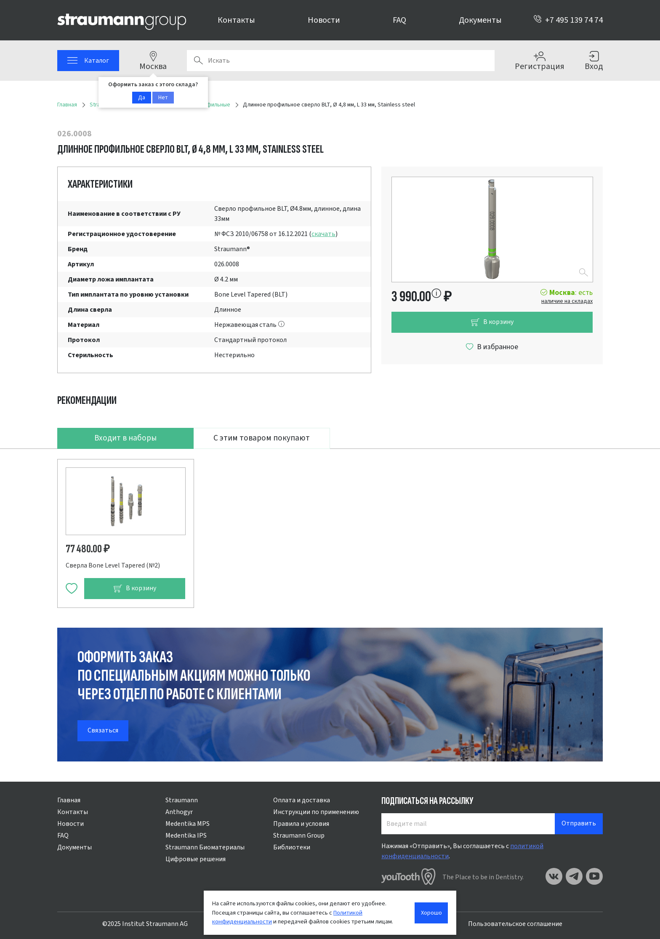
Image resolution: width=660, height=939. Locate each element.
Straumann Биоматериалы (205, 847)
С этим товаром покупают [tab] (261, 438)
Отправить (579, 823)
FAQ (399, 20)
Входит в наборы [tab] (125, 438)
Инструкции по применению (316, 812)
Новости (324, 20)
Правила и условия (301, 823)
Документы (480, 20)
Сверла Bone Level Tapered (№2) (113, 565)
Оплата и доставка (301, 800)
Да (141, 97)
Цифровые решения (195, 859)
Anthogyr (179, 812)
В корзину (492, 322)
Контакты (236, 20)
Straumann (181, 800)
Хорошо (431, 912)
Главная (68, 800)
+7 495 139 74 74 (568, 20)
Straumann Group (299, 835)
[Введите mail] (468, 823)
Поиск (198, 61)
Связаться (103, 730)
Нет (163, 97)
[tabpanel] (330, 528)
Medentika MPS (187, 823)
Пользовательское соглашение (515, 923)
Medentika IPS (186, 835)
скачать (323, 234)
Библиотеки (291, 847)
